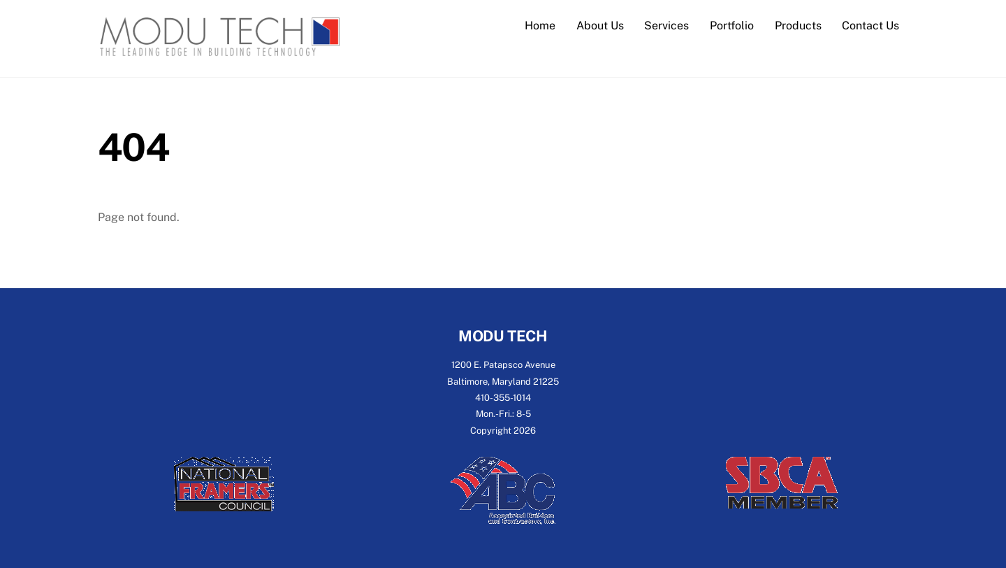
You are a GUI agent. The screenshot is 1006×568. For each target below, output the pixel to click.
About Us (600, 25)
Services (666, 25)
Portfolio (732, 25)
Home (540, 25)
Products (798, 25)
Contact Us (870, 25)
